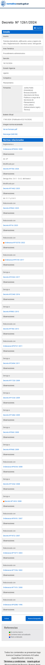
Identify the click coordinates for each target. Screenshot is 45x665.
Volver (6, 618)
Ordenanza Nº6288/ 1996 (12, 604)
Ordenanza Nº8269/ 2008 (12, 149)
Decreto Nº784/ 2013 (11, 329)
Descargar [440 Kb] (10, 134)
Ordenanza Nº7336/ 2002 (12, 570)
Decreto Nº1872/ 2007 (11, 535)
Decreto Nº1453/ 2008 (13, 501)
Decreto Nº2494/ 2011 (11, 363)
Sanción (6, 58)
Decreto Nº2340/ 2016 (11, 294)
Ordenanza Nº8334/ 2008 (12, 467)
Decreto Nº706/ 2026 (11, 169)
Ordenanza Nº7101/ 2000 (12, 587)
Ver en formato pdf (10, 129)
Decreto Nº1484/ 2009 (11, 415)
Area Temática (8, 48)
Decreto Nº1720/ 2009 (11, 380)
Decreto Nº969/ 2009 (11, 432)
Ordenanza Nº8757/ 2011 (12, 346)
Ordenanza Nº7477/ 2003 (12, 553)
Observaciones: (9, 154)
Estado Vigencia (9, 68)
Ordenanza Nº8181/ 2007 (12, 518)
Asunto (6, 36)
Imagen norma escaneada (13, 124)
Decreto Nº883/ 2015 (11, 311)
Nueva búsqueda (34, 618)
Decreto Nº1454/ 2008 (11, 484)
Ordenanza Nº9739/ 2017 (14, 260)
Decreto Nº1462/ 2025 (11, 188)
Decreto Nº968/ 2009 (11, 449)
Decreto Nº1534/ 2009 (11, 398)
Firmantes (7, 88)
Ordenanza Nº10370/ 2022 (15, 242)
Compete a (7, 78)
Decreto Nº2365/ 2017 (11, 277)
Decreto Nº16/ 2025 (10, 225)
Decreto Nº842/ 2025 (11, 208)
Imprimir (38, 27)
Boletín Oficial (8, 114)
